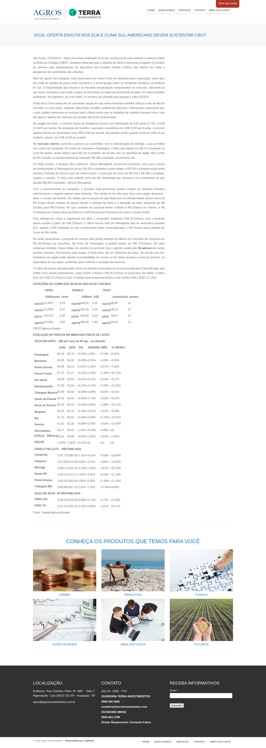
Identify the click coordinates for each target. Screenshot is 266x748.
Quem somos (166, 10)
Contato (199, 10)
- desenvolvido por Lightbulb (78, 740)
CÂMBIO (64, 594)
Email (173, 690)
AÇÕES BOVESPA (64, 644)
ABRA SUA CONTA (132, 644)
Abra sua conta (227, 3)
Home (151, 10)
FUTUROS (201, 644)
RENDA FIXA (133, 594)
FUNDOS (201, 594)
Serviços (184, 10)
